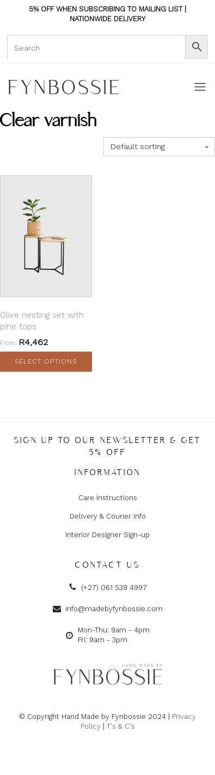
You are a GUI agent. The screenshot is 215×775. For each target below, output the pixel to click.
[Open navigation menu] (200, 87)
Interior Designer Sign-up (107, 535)
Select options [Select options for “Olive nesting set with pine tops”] (46, 361)
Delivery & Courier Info (108, 516)
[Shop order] (159, 146)
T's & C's (121, 726)
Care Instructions (107, 498)
